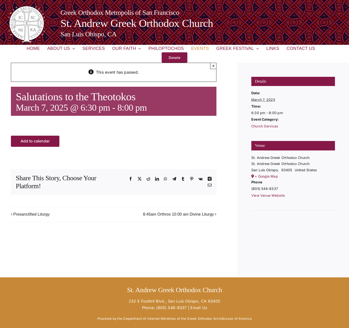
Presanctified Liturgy (31, 214)
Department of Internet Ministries (149, 318)
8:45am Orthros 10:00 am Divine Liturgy (178, 214)
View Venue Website (268, 195)
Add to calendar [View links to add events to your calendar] (35, 141)
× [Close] (213, 66)
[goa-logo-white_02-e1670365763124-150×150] (26, 8)
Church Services (264, 126)
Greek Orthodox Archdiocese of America (219, 318)
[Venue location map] (293, 225)
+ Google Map (266, 176)
